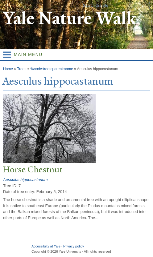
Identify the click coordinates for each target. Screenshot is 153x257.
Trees (21, 69)
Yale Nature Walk (69, 18)
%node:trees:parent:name (52, 69)
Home (8, 69)
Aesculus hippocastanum (25, 179)
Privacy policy (73, 246)
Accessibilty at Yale (45, 246)
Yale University (10, 5)
